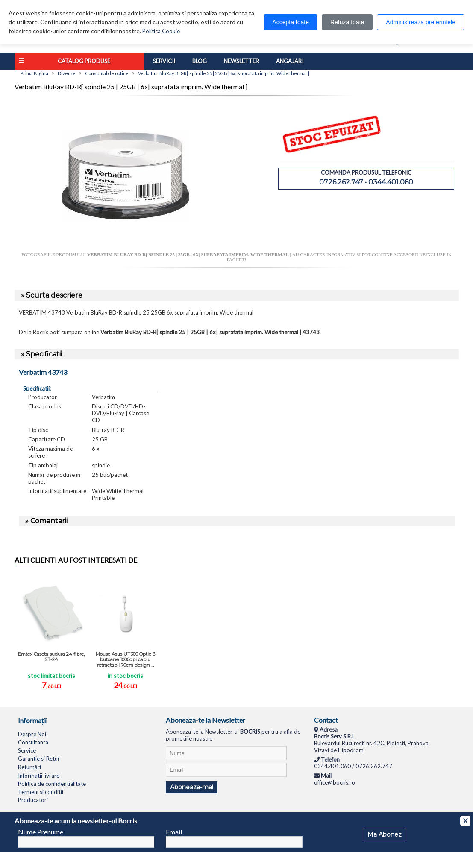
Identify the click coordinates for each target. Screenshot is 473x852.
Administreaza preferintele (420, 22)
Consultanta (33, 742)
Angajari (289, 61)
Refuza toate (347, 22)
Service (27, 750)
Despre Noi (32, 734)
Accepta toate (290, 22)
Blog (199, 61)
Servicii (164, 61)
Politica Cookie (161, 31)
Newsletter (241, 61)
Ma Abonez (384, 834)
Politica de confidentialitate (52, 783)
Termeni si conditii (40, 791)
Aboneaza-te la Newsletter (205, 720)
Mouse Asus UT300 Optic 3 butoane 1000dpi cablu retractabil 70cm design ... (125, 659)
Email (174, 832)
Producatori (33, 800)
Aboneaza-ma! (191, 787)
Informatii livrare (38, 775)
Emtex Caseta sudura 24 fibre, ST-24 (51, 656)
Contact (326, 720)
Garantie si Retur (39, 758)
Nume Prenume (40, 832)
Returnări (29, 767)
